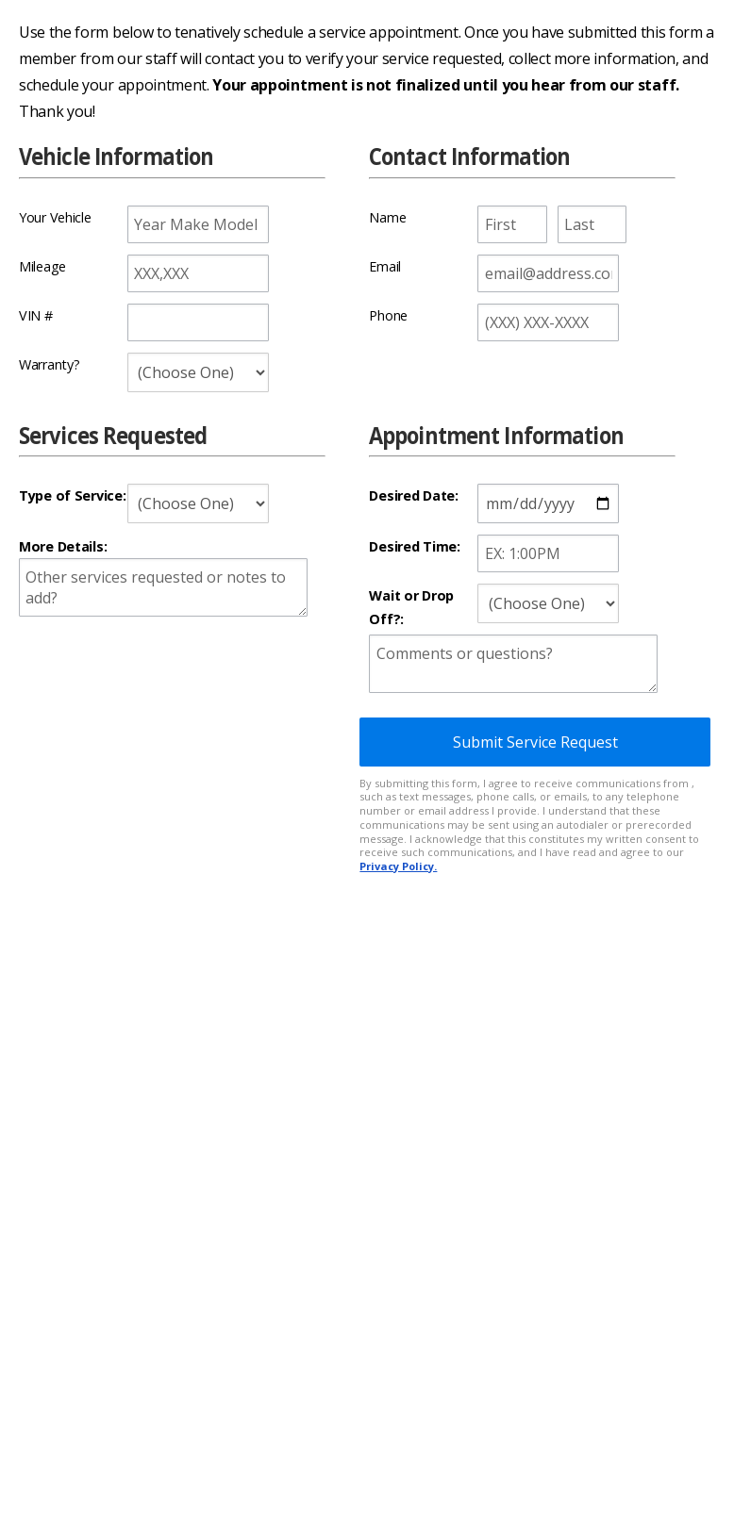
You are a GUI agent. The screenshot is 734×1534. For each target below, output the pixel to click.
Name (387, 217)
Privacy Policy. (398, 866)
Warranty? (49, 364)
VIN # (36, 315)
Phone (388, 315)
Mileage (42, 266)
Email (385, 266)
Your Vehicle (55, 217)
